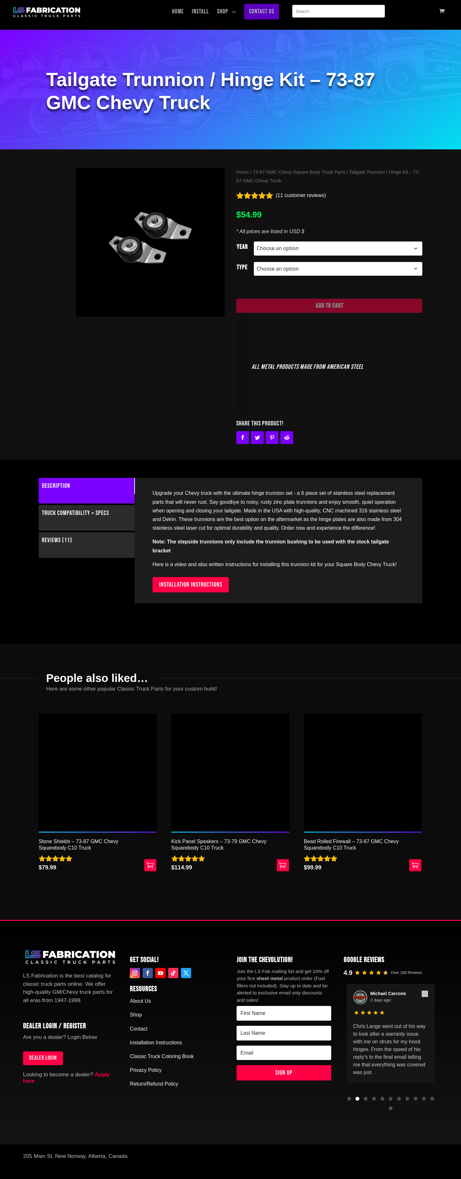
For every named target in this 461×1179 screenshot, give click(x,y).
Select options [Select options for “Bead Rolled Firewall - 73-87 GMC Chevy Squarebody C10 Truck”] (415, 865)
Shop (136, 1014)
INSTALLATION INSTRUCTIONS (190, 585)
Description (56, 486)
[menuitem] (179, 12)
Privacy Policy (146, 1070)
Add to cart (329, 306)
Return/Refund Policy (154, 1084)
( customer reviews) (301, 195)
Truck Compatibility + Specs (75, 513)
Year (242, 247)
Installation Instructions (156, 1042)
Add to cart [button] (150, 865)
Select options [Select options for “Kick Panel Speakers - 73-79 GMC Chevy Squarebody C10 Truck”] (283, 865)
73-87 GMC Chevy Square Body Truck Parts (299, 172)
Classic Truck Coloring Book (162, 1056)
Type (242, 267)
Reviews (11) (57, 540)
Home (242, 172)
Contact (138, 1029)
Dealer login (43, 1058)
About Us (140, 1001)
